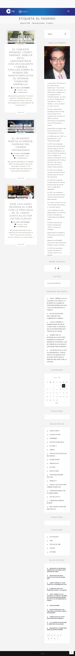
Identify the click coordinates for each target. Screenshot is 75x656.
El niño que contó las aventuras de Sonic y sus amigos (57, 589)
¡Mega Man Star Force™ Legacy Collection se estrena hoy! (56, 577)
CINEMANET (54, 438)
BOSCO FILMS (54, 471)
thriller (20, 44)
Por (20, 87)
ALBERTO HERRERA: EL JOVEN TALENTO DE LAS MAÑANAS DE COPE (56, 583)
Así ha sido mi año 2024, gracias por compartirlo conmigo (55, 316)
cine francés (12, 41)
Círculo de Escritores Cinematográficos (57, 486)
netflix (20, 133)
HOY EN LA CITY (55, 497)
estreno (29, 128)
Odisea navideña (54, 605)
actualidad (16, 39)
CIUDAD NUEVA (55, 459)
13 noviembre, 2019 (21, 155)
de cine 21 (53, 446)
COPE (42, 653)
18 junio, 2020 (21, 90)
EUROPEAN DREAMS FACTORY (55, 476)
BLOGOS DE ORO (55, 434)
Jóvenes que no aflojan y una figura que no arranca (56, 617)
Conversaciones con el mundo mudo (56, 492)
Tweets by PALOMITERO (54, 283)
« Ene (56, 403)
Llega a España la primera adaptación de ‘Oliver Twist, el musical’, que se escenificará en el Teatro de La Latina (56, 326)
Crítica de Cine (28, 41)
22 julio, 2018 (21, 224)
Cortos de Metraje (57, 442)
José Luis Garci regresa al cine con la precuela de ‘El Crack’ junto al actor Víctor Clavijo (21, 211)
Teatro (52, 548)
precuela (20, 198)
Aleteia (52, 467)
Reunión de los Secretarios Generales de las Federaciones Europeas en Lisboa (56, 570)
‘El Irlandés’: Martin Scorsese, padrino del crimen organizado (20, 144)
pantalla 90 (54, 463)
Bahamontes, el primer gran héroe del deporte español (57, 629)
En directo (23, 11)
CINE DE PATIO (54, 431)
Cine (27, 39)
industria (11, 130)
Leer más (21, 112)
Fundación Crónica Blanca (55, 502)
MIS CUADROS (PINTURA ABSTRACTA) (56, 508)
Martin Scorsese (27, 130)
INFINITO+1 (53, 481)
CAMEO (52, 449)
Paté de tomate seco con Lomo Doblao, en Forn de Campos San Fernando (56, 611)
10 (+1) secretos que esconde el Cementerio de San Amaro (57, 623)
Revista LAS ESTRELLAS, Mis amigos (57, 455)
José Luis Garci (25, 196)
